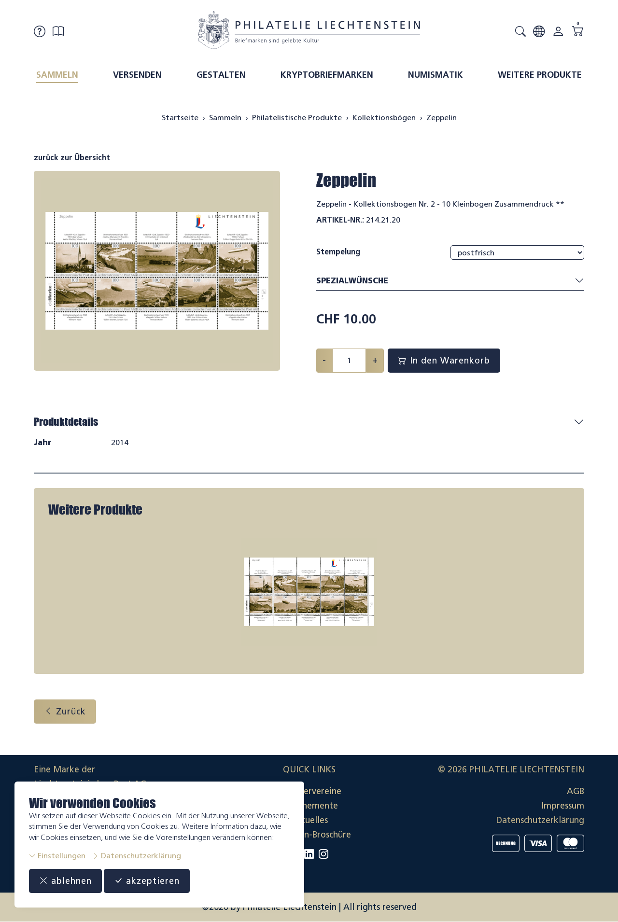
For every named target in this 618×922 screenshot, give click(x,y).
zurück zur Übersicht (72, 157)
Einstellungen (57, 855)
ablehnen (65, 881)
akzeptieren (147, 881)
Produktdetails (66, 421)
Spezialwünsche (450, 281)
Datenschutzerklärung (136, 855)
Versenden (137, 75)
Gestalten (221, 75)
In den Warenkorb (444, 360)
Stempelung (338, 251)
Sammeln (57, 75)
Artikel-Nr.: (340, 219)
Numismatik (435, 75)
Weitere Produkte (540, 75)
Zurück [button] (65, 711)
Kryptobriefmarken (327, 75)
